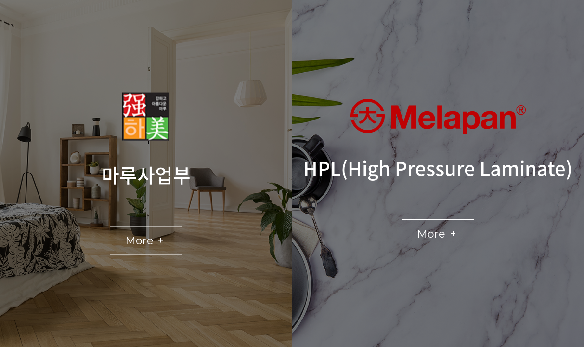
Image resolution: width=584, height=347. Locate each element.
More (149, 240)
